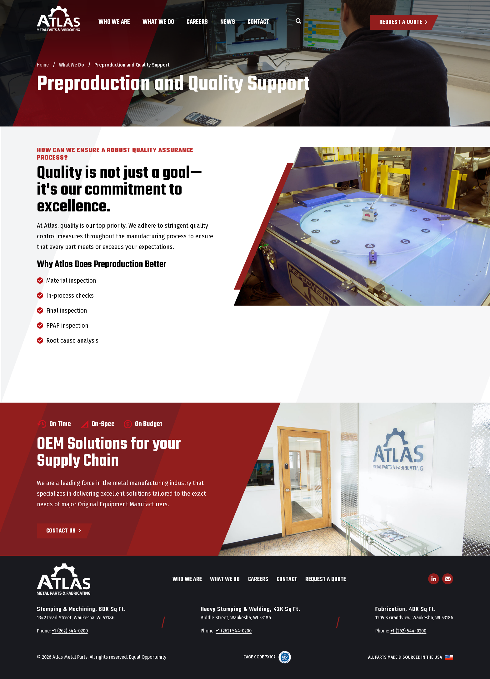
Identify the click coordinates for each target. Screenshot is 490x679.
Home (43, 65)
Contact (258, 22)
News (227, 22)
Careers (197, 22)
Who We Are (114, 22)
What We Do (158, 22)
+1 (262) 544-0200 (70, 631)
